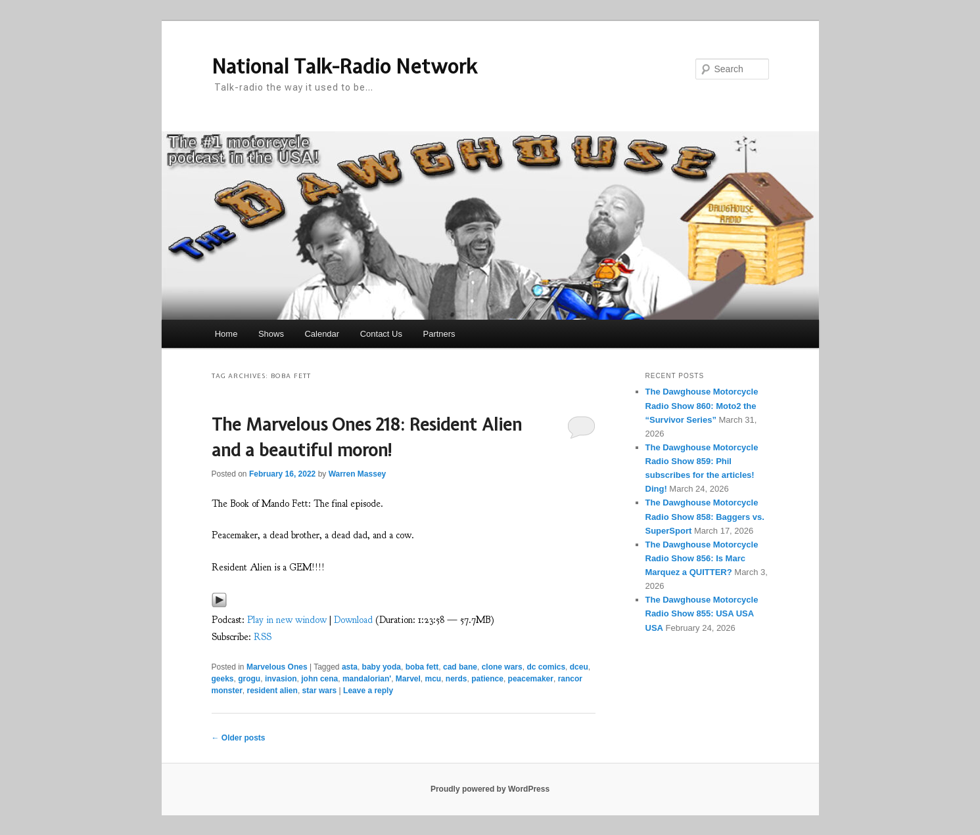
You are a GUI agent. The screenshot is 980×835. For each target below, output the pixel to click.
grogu (249, 678)
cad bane (460, 667)
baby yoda (381, 667)
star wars (319, 690)
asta (350, 667)
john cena (319, 678)
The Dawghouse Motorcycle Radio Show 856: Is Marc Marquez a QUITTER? (701, 558)
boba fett (422, 667)
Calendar (321, 334)
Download (353, 620)
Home (226, 334)
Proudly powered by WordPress (490, 789)
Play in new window (287, 620)
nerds (456, 678)
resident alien (272, 690)
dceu (579, 667)
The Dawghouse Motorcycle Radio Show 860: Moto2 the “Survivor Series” (701, 405)
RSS (262, 637)
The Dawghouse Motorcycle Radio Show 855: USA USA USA (701, 613)
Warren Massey (357, 474)
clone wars (502, 667)
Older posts (239, 737)
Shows (271, 334)
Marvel (408, 678)
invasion (281, 678)
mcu (433, 678)
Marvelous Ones (277, 667)
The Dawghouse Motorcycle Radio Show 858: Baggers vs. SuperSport (704, 516)
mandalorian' (366, 678)
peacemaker (530, 678)
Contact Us (381, 334)
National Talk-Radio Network (344, 66)
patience (487, 678)
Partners (439, 334)
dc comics (545, 667)
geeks (223, 678)
